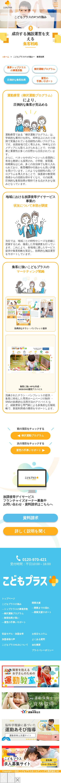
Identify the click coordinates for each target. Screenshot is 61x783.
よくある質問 (38, 639)
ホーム (6, 57)
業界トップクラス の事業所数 (16, 69)
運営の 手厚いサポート (44, 80)
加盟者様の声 (8, 639)
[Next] (11, 778)
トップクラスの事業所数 (16, 609)
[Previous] (3, 778)
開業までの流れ (41, 608)
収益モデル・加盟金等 (13, 634)
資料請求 (30, 518)
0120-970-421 (34, 559)
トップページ (8, 598)
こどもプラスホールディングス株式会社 (37, 771)
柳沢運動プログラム (44, 69)
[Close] (17, 780)
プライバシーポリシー (43, 650)
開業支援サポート (42, 612)
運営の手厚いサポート (30, 450)
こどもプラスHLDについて (15, 644)
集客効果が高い (11, 618)
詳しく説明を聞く (30, 531)
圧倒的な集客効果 (16, 79)
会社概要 (36, 644)
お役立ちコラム (39, 634)
